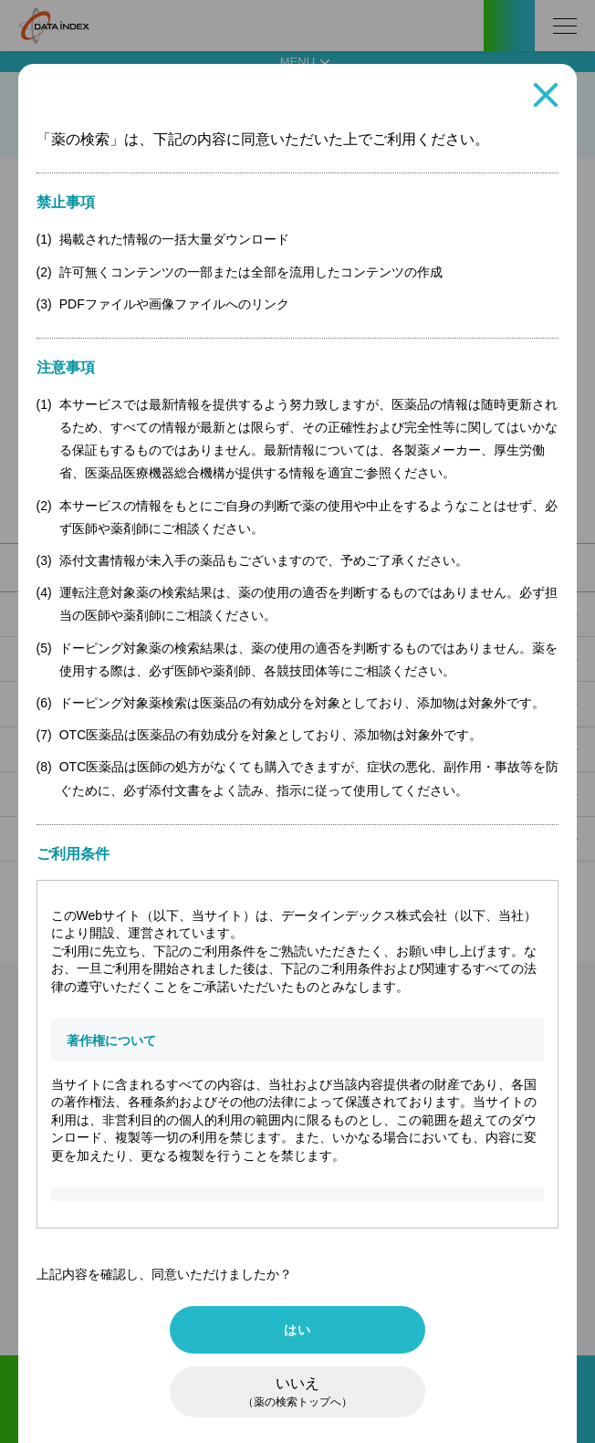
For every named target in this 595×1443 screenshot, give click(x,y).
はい (297, 1330)
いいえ (297, 1391)
